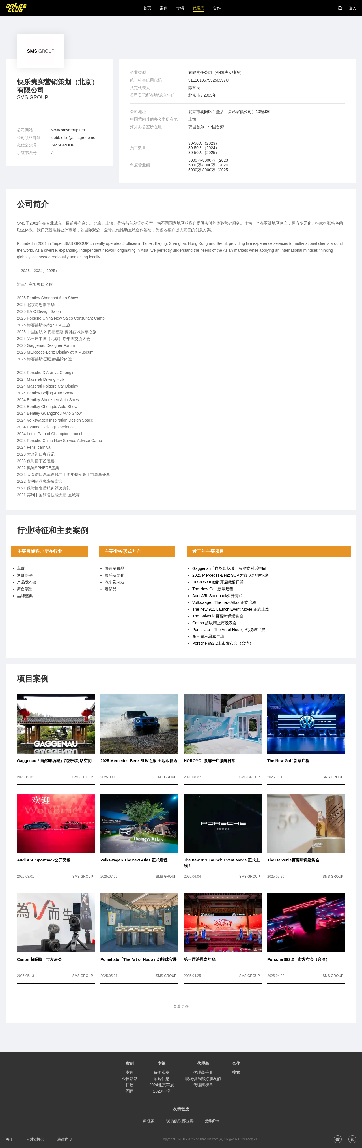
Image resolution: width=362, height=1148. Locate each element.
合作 (236, 1063)
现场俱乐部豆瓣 (180, 1121)
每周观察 (161, 1072)
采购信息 (161, 1078)
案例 (130, 1072)
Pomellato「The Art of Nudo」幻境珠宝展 (228, 629)
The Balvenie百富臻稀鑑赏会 (217, 616)
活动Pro (212, 1121)
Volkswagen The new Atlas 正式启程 (224, 602)
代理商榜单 (203, 1085)
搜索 (236, 1072)
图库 (130, 1091)
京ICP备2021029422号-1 (238, 1139)
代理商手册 (203, 1072)
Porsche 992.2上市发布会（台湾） (222, 643)
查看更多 (181, 1006)
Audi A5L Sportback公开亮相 (217, 595)
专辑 (161, 1063)
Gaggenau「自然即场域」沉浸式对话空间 (229, 568)
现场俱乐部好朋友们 (203, 1078)
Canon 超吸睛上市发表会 (214, 623)
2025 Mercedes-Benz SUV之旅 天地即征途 (230, 575)
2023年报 (161, 1091)
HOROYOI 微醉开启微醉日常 (218, 582)
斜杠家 (149, 1121)
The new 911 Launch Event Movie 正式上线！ (232, 609)
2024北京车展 (161, 1085)
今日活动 (130, 1078)
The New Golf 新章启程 (212, 589)
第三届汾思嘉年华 (208, 636)
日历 (130, 1085)
